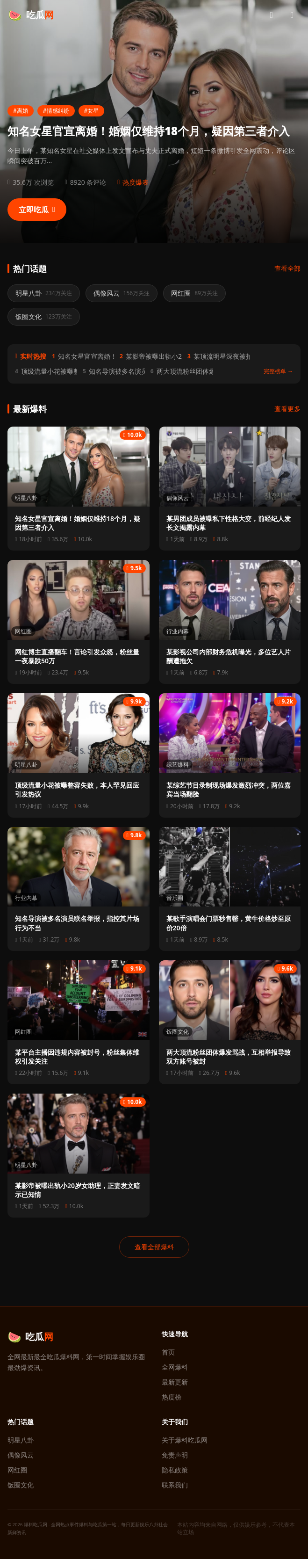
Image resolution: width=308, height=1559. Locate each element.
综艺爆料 (177, 765)
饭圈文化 (177, 1032)
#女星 (91, 111)
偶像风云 (177, 498)
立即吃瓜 (37, 209)
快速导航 (175, 1333)
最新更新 (175, 1382)
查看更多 (287, 408)
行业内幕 (177, 631)
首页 (168, 1352)
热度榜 (171, 1396)
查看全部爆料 (154, 1246)
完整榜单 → (278, 371)
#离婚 (20, 111)
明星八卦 (26, 498)
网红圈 (23, 631)
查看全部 (287, 268)
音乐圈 (174, 898)
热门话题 (20, 1421)
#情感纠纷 (56, 111)
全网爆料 (175, 1367)
